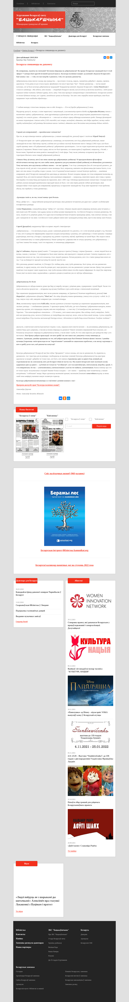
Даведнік (84, 934)
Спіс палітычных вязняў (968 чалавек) (64, 473)
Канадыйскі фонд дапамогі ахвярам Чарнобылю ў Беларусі (38, 593)
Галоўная (20, 4)
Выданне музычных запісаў (28, 616)
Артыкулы (84, 939)
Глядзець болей (22, 622)
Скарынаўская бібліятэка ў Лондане (32, 605)
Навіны (19, 939)
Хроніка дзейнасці (55, 943)
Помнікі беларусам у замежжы (76, 971)
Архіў (27, 457)
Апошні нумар (27, 454)
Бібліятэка (35, 4)
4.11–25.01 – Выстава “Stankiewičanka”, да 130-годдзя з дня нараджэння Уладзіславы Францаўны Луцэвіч (90, 759)
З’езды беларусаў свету (56, 939)
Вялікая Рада (53, 947)
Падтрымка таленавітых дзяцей (30, 611)
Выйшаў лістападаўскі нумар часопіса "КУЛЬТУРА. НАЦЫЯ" (85, 670)
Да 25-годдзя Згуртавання (57, 960)
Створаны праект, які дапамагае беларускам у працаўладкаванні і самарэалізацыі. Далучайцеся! (88, 625)
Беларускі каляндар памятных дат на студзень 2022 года (64, 565)
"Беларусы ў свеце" (78, 419)
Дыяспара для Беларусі (77, 36)
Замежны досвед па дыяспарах (30, 943)
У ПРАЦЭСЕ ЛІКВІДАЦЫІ (27, 36)
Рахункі (51, 956)
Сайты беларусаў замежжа (25, 980)
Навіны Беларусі (28, 50)
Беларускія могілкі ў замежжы (76, 976)
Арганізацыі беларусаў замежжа (27, 976)
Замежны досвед (71, 984)
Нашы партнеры (23, 947)
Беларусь (34, 43)
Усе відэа (19, 911)
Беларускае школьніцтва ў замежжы (78, 980)
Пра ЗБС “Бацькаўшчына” (57, 934)
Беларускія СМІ (86, 943)
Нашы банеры (53, 952)
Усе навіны (72, 851)
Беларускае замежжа (101, 36)
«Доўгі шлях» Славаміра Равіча (82, 846)
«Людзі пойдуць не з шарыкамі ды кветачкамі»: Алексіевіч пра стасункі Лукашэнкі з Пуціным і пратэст (37, 901)
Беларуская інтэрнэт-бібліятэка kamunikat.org (64, 550)
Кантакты (51, 4)
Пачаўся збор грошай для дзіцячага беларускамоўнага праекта (84, 803)
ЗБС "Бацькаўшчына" (53, 36)
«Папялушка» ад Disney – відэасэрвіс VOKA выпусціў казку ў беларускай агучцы (88, 713)
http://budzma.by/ (29, 60)
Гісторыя (19, 971)
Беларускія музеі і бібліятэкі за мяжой (30, 989)
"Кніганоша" (99, 419)
